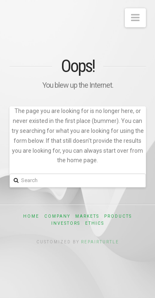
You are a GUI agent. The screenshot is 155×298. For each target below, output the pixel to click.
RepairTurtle (100, 242)
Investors (65, 223)
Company (57, 216)
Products (118, 216)
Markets (87, 216)
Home (31, 216)
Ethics (94, 223)
